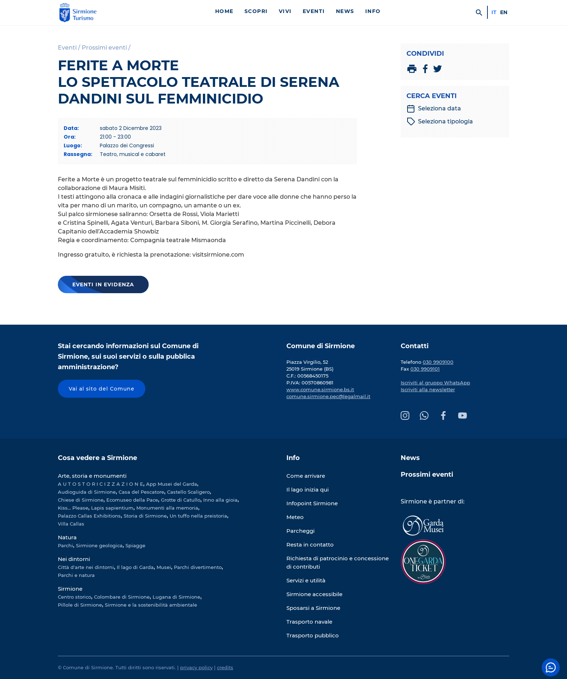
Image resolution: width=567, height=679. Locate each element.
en (503, 12)
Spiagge (135, 545)
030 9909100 (438, 362)
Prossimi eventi (427, 474)
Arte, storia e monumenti (92, 475)
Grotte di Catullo (180, 500)
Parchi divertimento (198, 567)
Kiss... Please (73, 508)
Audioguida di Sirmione (87, 492)
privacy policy (196, 667)
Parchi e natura (76, 575)
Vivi (285, 11)
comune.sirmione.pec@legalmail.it (328, 396)
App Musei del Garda (171, 484)
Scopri (256, 11)
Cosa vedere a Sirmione (97, 458)
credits (225, 667)
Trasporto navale (309, 621)
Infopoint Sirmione (312, 503)
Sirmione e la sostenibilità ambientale (151, 605)
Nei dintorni (74, 559)
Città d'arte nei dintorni (86, 567)
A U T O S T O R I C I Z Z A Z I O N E (100, 484)
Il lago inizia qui (307, 489)
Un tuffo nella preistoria (198, 516)
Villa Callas (71, 524)
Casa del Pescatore (141, 492)
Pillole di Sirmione (80, 605)
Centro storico (74, 597)
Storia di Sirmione (145, 516)
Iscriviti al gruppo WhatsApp (435, 382)
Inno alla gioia (220, 500)
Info (373, 11)
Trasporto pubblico (312, 635)
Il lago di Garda (135, 567)
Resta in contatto (310, 544)
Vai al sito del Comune (102, 388)
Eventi (314, 11)
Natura (67, 537)
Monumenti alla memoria (167, 508)
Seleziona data (433, 108)
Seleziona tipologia (440, 122)
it (493, 12)
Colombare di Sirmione (122, 597)
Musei (164, 567)
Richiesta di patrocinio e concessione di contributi (337, 562)
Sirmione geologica (99, 545)
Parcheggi (300, 530)
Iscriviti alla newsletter (428, 389)
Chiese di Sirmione (80, 500)
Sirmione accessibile (314, 594)
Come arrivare (305, 475)
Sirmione (70, 588)
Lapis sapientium (112, 508)
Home (224, 11)
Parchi (65, 545)
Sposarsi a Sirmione (313, 607)
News (345, 11)
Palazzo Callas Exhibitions (89, 516)
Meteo (295, 517)
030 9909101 (425, 369)
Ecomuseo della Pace (132, 500)
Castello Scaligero (188, 492)
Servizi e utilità (305, 580)
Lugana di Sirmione (176, 597)
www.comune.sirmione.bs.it (320, 389)
